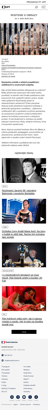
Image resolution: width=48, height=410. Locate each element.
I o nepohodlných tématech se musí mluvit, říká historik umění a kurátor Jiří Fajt (22, 278)
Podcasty (5, 379)
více (24, 332)
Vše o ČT (4, 391)
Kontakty (27, 391)
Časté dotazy (28, 388)
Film (4, 314)
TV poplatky (6, 373)
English (15, 404)
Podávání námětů (29, 385)
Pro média (27, 367)
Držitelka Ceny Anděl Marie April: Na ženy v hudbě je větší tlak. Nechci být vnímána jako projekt (23, 234)
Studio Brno (27, 373)
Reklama (27, 370)
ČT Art (4, 186)
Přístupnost (36, 404)
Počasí (4, 382)
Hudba (5, 227)
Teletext (4, 376)
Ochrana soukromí (25, 404)
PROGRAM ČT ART (36, 2)
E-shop (4, 385)
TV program (6, 367)
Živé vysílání (6, 370)
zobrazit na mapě (8, 76)
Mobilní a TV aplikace (9, 388)
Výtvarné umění (8, 271)
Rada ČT (26, 379)
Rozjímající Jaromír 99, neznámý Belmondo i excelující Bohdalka (19, 192)
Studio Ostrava (28, 376)
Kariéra (26, 382)
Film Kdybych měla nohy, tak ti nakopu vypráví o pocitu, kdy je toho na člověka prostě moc (22, 321)
